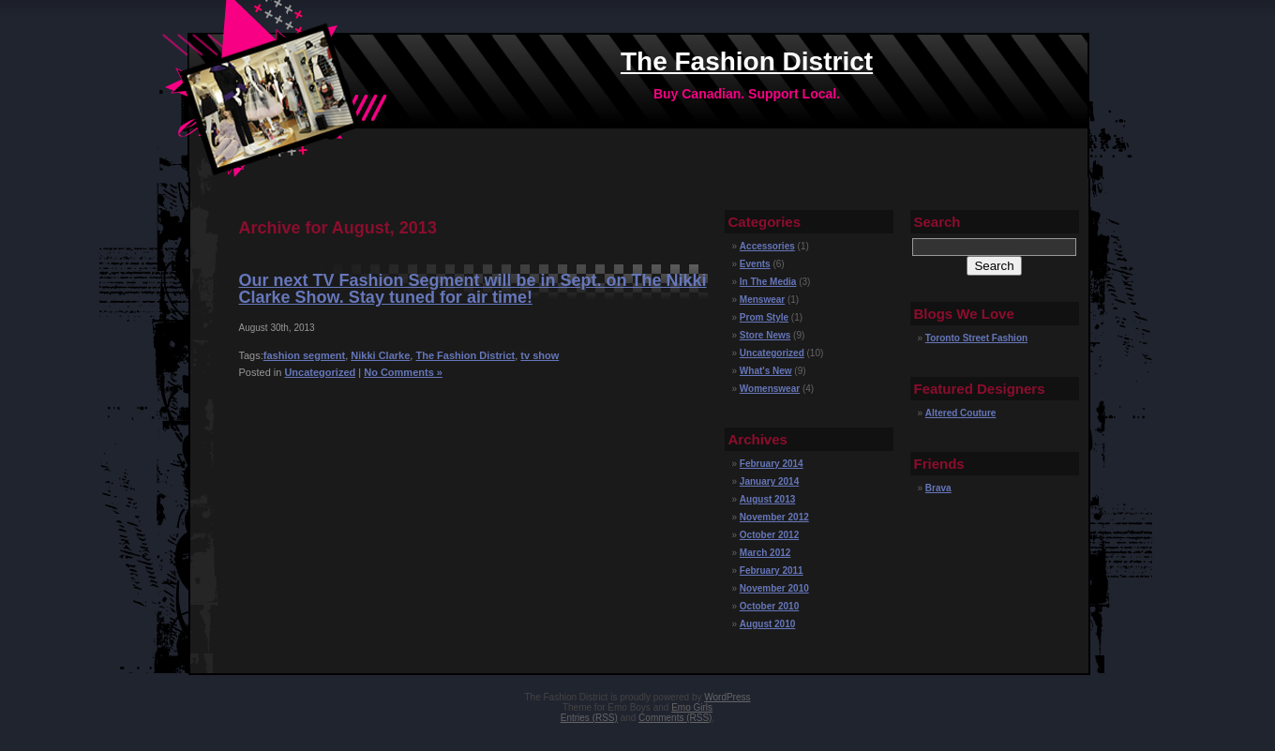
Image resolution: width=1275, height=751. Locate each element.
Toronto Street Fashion (976, 338)
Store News (765, 335)
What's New (766, 371)
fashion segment (304, 355)
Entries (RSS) (589, 718)
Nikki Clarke (380, 355)
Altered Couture (961, 413)
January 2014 (769, 481)
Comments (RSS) (675, 718)
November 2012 (774, 517)
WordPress (727, 697)
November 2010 (774, 588)
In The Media (768, 282)
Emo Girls (691, 707)
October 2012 (769, 535)
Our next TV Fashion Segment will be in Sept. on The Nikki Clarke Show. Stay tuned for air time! (473, 289)
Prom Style (764, 317)
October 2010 (769, 606)
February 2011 (771, 570)
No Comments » (403, 372)
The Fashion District (747, 61)
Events (755, 264)
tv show (539, 355)
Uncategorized (319, 372)
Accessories (767, 246)
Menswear (762, 299)
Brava (938, 488)
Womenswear (770, 388)
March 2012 (765, 553)
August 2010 (767, 624)
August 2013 (767, 499)
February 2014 (771, 463)
